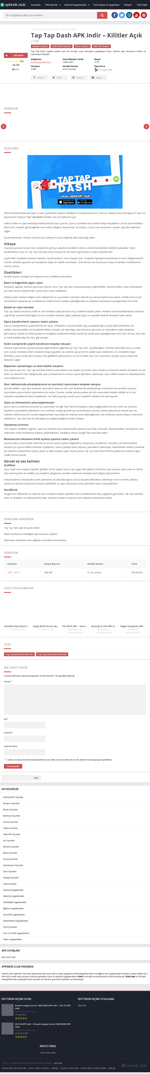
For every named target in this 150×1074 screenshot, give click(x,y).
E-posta (8, 735)
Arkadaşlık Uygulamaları (14, 905)
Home (34, 29)
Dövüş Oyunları (10, 825)
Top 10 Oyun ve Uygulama (106, 4)
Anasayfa (35, 4)
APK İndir (14, 55)
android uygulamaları (65, 979)
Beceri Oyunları (82, 46)
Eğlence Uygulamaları (13, 911)
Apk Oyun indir (9, 960)
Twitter (57, 81)
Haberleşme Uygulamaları (15, 923)
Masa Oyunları (10, 856)
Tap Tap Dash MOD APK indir (52, 657)
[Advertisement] (75, 96)
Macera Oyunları (11, 849)
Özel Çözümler (10, 930)
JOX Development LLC (41, 62)
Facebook (36, 78)
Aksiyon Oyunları (69, 29)
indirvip (54, 1069)
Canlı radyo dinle (48, 1054)
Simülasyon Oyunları (13, 868)
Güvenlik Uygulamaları (14, 917)
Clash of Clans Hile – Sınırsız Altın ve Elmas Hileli (83, 1069)
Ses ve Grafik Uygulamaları (16, 936)
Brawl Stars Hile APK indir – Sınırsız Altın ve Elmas (25, 1069)
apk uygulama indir (68, 976)
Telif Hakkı (142, 4)
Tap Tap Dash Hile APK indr (19, 657)
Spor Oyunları (9, 874)
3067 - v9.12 (13, 575)
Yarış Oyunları (9, 887)
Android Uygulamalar (75, 4)
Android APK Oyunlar (49, 29)
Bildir (15, 69)
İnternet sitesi (10, 749)
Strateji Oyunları (11, 880)
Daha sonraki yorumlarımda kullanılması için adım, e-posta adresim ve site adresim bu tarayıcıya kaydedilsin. (60, 762)
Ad (6, 722)
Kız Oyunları (9, 843)
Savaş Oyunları (10, 862)
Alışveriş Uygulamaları (13, 899)
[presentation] (3, 130)
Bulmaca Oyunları (11, 818)
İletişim (128, 4)
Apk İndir (58, 1064)
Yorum (8, 684)
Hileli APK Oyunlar (101, 46)
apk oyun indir (49, 976)
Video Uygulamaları (12, 942)
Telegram (94, 78)
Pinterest (78, 81)
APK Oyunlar (51, 4)
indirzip (111, 1069)
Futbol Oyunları (10, 831)
